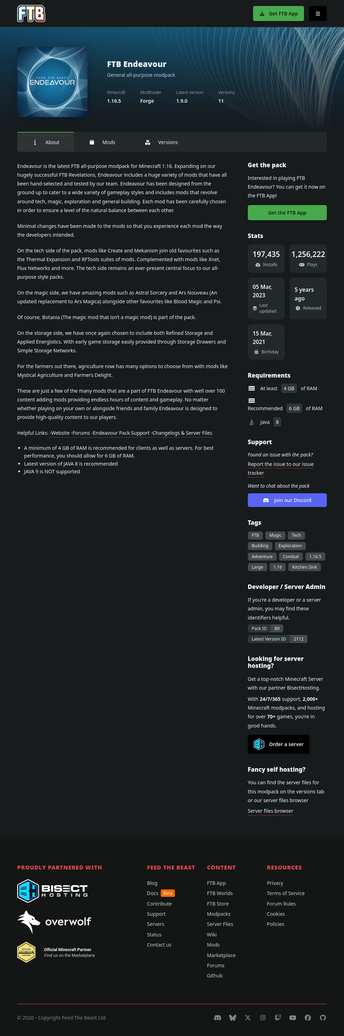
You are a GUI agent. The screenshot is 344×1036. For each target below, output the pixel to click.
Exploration (290, 546)
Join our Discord (287, 500)
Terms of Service (286, 893)
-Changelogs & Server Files (181, 432)
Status (154, 934)
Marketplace (221, 955)
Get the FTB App (287, 212)
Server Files (220, 924)
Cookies (276, 913)
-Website (59, 432)
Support (156, 913)
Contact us (159, 944)
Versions (161, 142)
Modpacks (219, 913)
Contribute (159, 903)
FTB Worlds (220, 893)
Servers (155, 924)
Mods (102, 142)
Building (260, 546)
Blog (152, 883)
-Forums (80, 432)
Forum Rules (281, 903)
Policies (275, 924)
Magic (275, 535)
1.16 (277, 567)
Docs (161, 893)
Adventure (262, 557)
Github (215, 975)
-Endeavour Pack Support (120, 432)
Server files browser (270, 810)
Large (257, 567)
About (45, 142)
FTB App (216, 883)
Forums (216, 965)
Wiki (212, 934)
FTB (255, 535)
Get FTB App (278, 13)
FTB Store (218, 903)
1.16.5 (315, 557)
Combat (291, 557)
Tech (296, 535)
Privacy (275, 883)
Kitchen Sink (304, 567)
